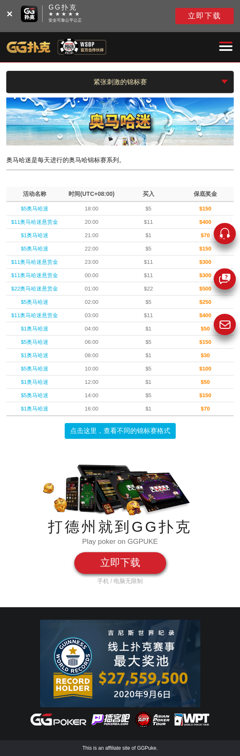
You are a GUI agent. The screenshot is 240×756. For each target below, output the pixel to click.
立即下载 (204, 16)
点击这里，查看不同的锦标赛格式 (120, 430)
